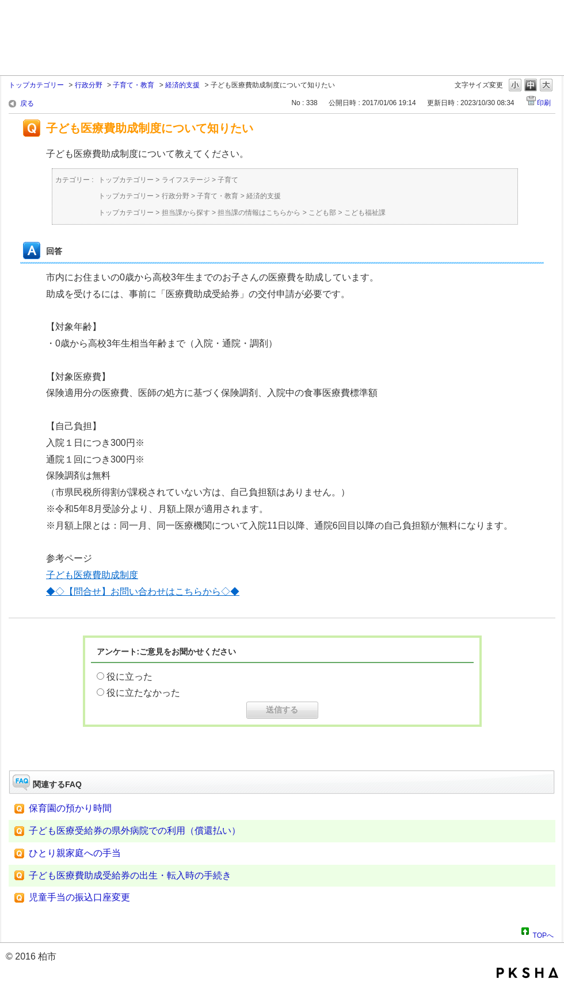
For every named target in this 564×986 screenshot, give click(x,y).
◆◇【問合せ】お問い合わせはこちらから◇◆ (142, 591)
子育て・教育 (133, 85)
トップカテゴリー (36, 85)
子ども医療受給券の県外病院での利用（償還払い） (135, 830)
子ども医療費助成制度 (92, 575)
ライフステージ (186, 180)
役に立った (129, 676)
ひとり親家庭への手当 (75, 853)
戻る (27, 103)
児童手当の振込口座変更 (79, 897)
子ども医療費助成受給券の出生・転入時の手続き (130, 875)
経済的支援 (182, 85)
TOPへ (543, 933)
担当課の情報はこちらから (259, 213)
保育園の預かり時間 (70, 808)
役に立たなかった (143, 693)
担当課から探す (186, 213)
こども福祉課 (365, 213)
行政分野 (88, 85)
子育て (228, 180)
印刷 (544, 103)
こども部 (322, 213)
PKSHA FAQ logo (527, 972)
